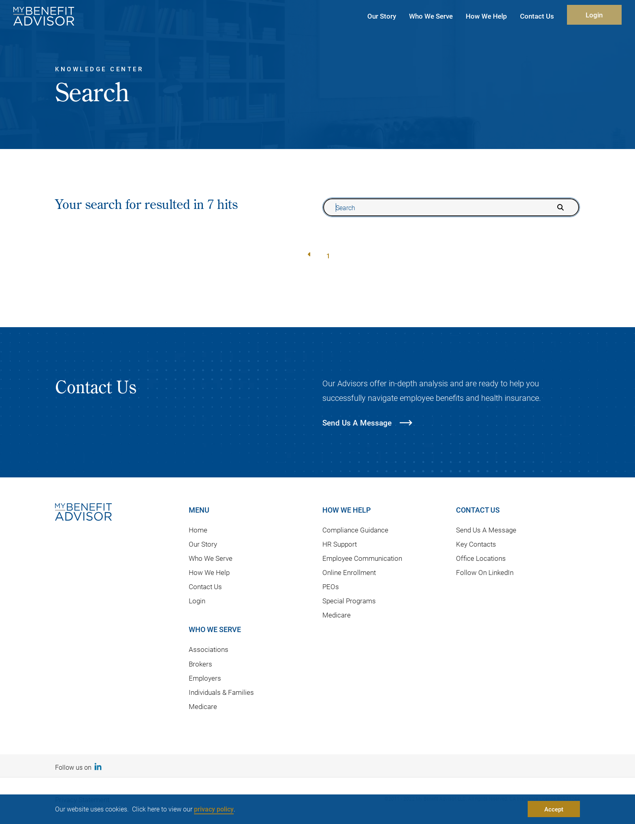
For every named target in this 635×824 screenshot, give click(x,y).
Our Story (203, 544)
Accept (553, 809)
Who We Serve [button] (431, 16)
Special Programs (349, 600)
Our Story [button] (381, 16)
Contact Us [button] (537, 16)
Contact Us (205, 586)
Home (198, 529)
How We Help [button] (486, 16)
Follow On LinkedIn (485, 572)
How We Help (209, 572)
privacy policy (214, 809)
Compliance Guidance (355, 529)
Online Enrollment (349, 572)
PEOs (330, 586)
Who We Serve (210, 558)
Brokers (200, 664)
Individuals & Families (221, 692)
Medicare (203, 706)
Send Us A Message (486, 529)
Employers (205, 678)
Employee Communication (362, 558)
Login (594, 14)
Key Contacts (476, 544)
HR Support (339, 544)
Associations (208, 649)
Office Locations (481, 558)
